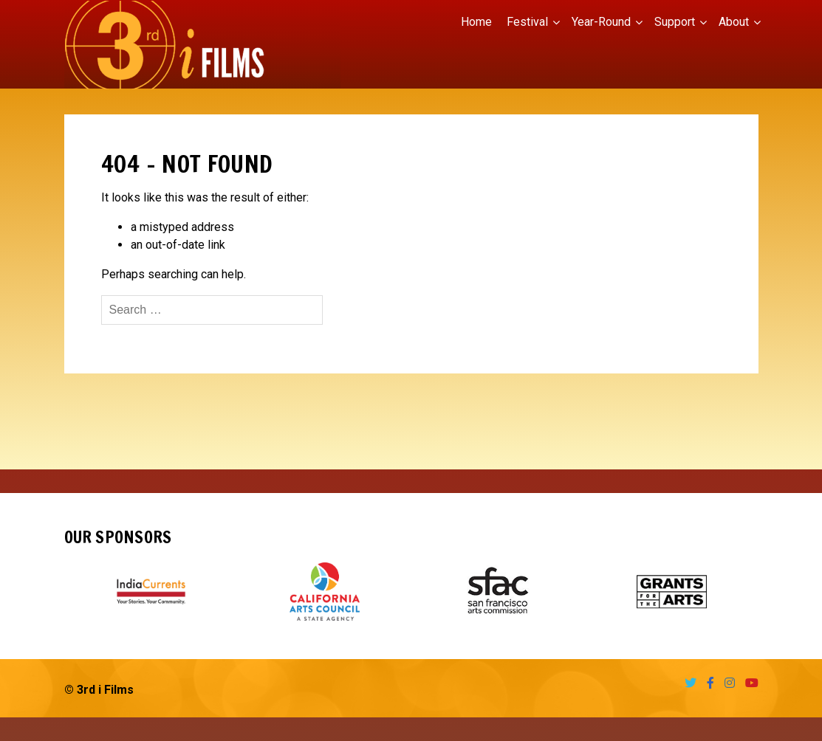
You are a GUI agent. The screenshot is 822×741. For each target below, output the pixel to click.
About (734, 22)
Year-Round (601, 22)
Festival (527, 22)
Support (674, 22)
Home (476, 22)
